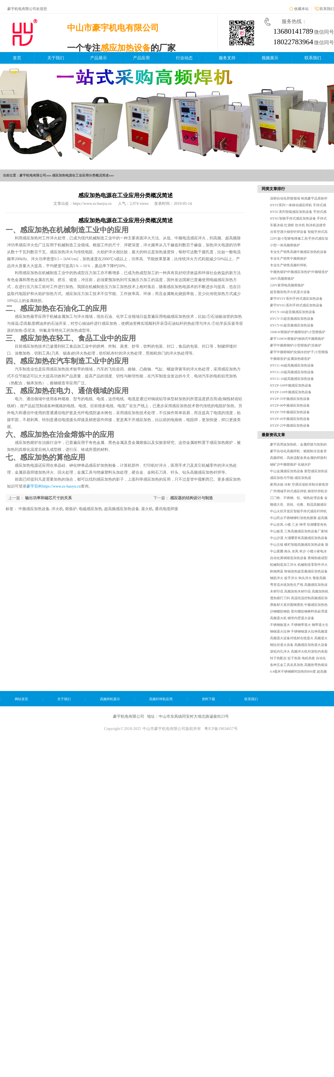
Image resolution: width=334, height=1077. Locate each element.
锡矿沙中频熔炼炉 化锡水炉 (290, 464)
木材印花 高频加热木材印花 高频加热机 (299, 591)
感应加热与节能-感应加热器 (290, 478)
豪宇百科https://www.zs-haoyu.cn (53, 486)
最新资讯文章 (273, 435)
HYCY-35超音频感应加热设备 (292, 319)
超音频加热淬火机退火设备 (290, 292)
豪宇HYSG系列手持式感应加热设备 (296, 305)
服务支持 (227, 58)
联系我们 (327, 9)
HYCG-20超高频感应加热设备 (292, 372)
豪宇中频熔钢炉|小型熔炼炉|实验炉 (295, 345)
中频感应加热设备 (34, 509)
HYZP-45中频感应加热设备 (290, 419)
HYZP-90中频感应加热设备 (290, 405)
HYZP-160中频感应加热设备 (290, 385)
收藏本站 (301, 9)
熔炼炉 (71, 509)
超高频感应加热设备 (121, 509)
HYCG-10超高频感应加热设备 (292, 379)
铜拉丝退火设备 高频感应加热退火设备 (299, 645)
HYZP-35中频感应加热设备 (290, 399)
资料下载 (208, 699)
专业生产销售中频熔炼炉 (288, 258)
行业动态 (184, 58)
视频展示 (270, 58)
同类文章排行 (273, 189)
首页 (17, 58)
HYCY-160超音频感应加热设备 (292, 312)
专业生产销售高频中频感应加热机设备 (298, 252)
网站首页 (21, 699)
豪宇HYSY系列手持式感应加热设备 (296, 299)
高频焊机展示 (110, 699)
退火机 (147, 509)
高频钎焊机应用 (161, 699)
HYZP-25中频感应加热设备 (290, 425)
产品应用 (141, 58)
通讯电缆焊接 (166, 509)
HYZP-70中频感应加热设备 (290, 412)
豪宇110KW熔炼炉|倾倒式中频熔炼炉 (297, 339)
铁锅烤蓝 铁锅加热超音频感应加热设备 (299, 571)
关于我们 (55, 58)
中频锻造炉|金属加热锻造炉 (290, 359)
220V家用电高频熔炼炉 (287, 285)
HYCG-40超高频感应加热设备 (292, 365)
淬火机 (57, 509)
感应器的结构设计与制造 (191, 498)
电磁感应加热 (90, 509)
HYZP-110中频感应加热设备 (290, 392)
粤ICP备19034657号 (221, 729)
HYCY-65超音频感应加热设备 (292, 325)
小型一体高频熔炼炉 (285, 245)
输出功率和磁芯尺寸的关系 (48, 498)
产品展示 (98, 58)
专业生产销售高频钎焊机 (288, 265)
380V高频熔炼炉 (282, 279)
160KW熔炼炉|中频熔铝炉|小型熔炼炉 (297, 332)
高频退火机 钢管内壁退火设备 (292, 618)
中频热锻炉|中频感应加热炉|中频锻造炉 (299, 272)
